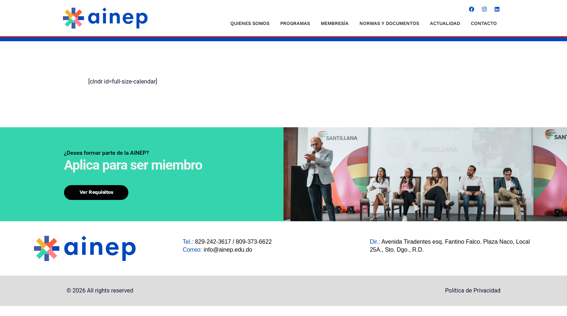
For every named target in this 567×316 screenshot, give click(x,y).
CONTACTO (484, 23)
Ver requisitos (91, 209)
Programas (295, 23)
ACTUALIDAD (445, 23)
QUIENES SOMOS (249, 23)
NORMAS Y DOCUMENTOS (389, 23)
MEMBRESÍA (335, 23)
